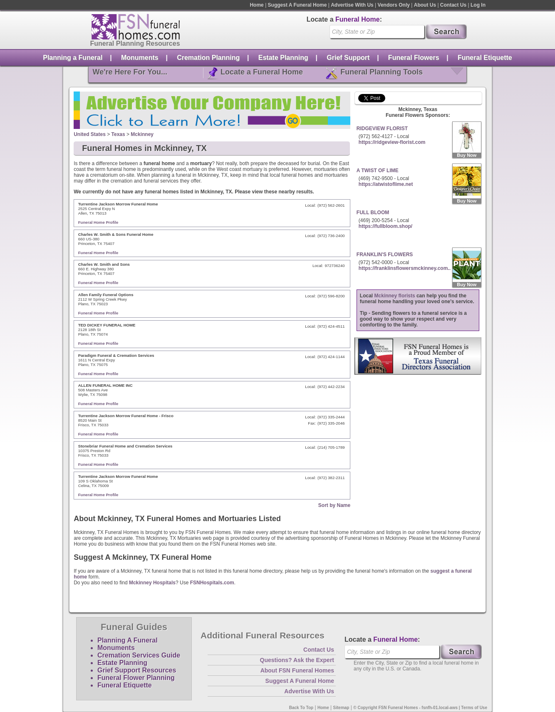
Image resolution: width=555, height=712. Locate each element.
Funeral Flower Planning (136, 677)
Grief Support (348, 57)
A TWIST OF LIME (378, 170)
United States (90, 134)
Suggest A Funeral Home (297, 5)
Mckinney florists (394, 296)
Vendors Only (394, 5)
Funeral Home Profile (98, 222)
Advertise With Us (352, 5)
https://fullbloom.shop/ (385, 226)
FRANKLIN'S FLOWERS (385, 254)
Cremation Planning (208, 57)
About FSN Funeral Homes (297, 670)
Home (256, 5)
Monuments (140, 57)
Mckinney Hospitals (152, 583)
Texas (118, 134)
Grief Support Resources (136, 670)
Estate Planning (283, 57)
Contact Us (453, 5)
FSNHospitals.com (212, 583)
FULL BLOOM (373, 212)
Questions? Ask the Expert (297, 660)
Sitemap (341, 707)
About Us (425, 5)
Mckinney (142, 134)
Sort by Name (334, 505)
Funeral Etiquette (485, 57)
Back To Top (301, 707)
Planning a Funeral (72, 57)
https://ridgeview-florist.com (392, 142)
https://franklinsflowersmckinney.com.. (405, 268)
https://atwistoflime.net (386, 184)
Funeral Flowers (413, 57)
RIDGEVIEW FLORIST (382, 128)
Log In (478, 5)
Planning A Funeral (127, 640)
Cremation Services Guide (138, 655)
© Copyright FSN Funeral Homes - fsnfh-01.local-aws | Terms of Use (420, 707)
